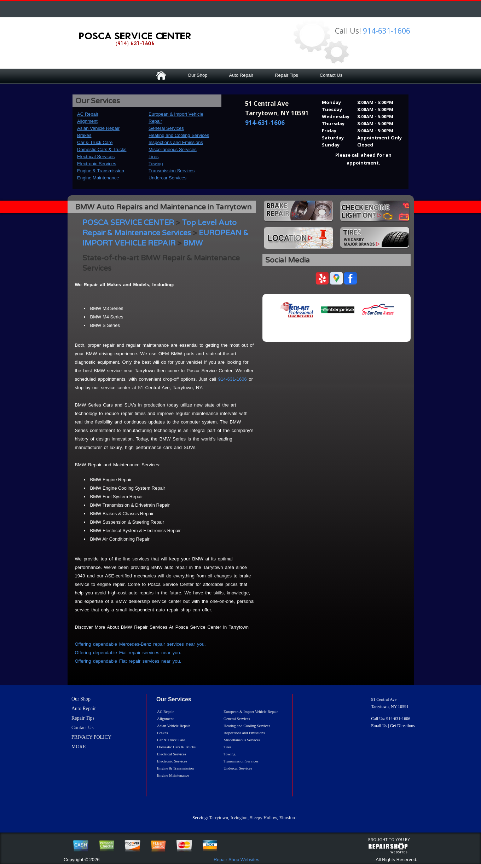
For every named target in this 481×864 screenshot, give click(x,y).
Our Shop (198, 75)
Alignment (87, 121)
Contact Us (331, 75)
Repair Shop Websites (236, 859)
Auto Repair (241, 75)
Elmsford (287, 817)
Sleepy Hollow (263, 817)
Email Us (379, 725)
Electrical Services (96, 156)
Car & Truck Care (94, 142)
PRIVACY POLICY (91, 737)
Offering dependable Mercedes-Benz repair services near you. (140, 644)
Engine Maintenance (98, 177)
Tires (153, 156)
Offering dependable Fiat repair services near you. (128, 652)
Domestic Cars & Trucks (101, 149)
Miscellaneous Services (173, 149)
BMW (193, 243)
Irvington (238, 817)
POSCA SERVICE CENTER (128, 222)
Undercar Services (167, 177)
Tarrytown (218, 817)
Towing (156, 163)
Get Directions (402, 725)
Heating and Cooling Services (179, 135)
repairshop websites (388, 848)
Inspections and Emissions (176, 142)
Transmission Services (172, 170)
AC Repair (87, 114)
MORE (78, 746)
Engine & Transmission (100, 170)
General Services (166, 128)
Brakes (84, 135)
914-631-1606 (386, 31)
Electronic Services (96, 163)
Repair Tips (286, 75)
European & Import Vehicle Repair (251, 711)
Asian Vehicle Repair (98, 128)
